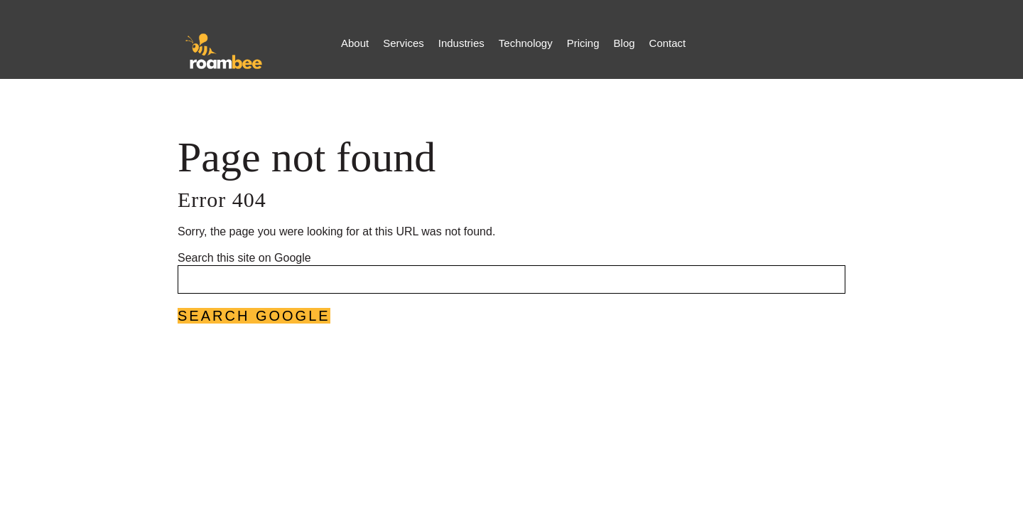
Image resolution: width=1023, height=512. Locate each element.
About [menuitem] (355, 43)
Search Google (254, 316)
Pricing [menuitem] (583, 43)
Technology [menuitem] (526, 43)
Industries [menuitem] (461, 43)
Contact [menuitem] (667, 43)
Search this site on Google (244, 258)
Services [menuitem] (403, 43)
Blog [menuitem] (624, 43)
